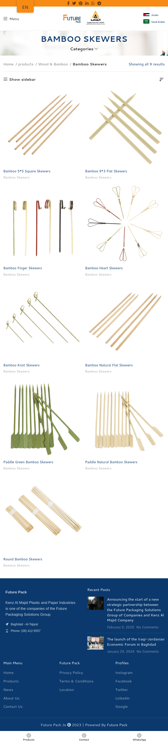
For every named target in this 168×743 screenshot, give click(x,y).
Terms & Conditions (76, 680)
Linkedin (122, 697)
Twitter (121, 689)
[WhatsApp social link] (93, 3)
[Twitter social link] (74, 3)
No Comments (147, 626)
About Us (11, 697)
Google (121, 706)
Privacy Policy (71, 672)
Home (9, 63)
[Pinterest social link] (80, 3)
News (8, 689)
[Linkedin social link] (87, 3)
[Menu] (11, 18)
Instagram (124, 672)
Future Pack (117, 724)
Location (66, 689)
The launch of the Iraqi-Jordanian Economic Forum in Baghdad (135, 641)
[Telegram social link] (99, 3)
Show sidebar (22, 79)
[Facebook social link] (68, 3)
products (26, 63)
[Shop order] (161, 79)
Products (11, 680)
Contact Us (13, 706)
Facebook (123, 680)
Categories (81, 49)
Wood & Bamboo (53, 63)
